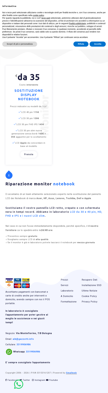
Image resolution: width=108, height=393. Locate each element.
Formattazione (69, 301)
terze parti (45, 18)
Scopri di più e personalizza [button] (20, 44)
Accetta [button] (97, 44)
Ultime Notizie (89, 290)
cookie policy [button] (38, 15)
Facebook (11, 380)
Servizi (64, 285)
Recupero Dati (89, 280)
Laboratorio (67, 290)
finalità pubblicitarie (77, 23)
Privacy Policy (89, 301)
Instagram (38, 380)
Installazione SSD (92, 285)
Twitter (25, 380)
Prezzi (64, 280)
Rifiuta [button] (81, 44)
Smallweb (71, 372)
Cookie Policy (89, 296)
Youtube (52, 380)
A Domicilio (67, 296)
